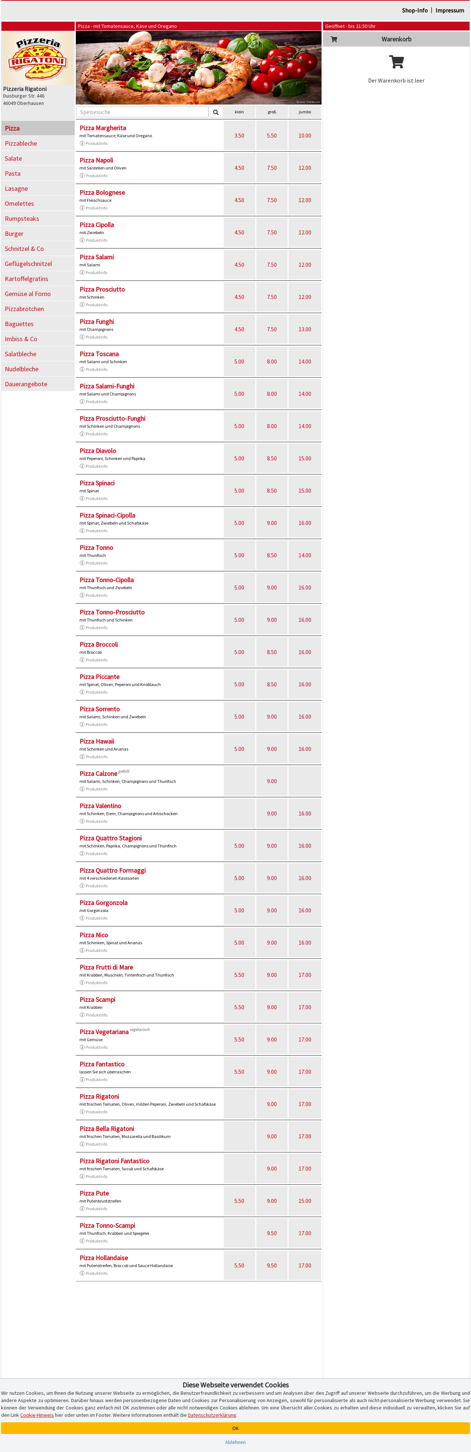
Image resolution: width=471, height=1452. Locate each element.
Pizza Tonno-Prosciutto (112, 612)
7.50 (272, 167)
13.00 (304, 329)
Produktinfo (93, 143)
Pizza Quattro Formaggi (112, 870)
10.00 (304, 135)
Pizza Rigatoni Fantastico (114, 1161)
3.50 (239, 135)
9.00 (272, 522)
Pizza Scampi (97, 999)
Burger (14, 233)
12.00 (304, 167)
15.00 (304, 458)
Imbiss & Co (21, 339)
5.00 (239, 361)
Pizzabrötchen (24, 308)
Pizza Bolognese (102, 192)
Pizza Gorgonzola (103, 902)
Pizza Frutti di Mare (106, 967)
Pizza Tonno (96, 547)
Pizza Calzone (98, 773)
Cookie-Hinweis (37, 1415)
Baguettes (19, 324)
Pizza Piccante (99, 676)
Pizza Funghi (96, 321)
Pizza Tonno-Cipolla (106, 580)
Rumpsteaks (22, 218)
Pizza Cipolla (96, 224)
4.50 (239, 167)
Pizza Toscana (99, 354)
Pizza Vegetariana (104, 1032)
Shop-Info (415, 10)
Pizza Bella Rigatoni (106, 1128)
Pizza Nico (93, 935)
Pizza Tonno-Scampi (107, 1225)
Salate (13, 158)
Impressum (449, 10)
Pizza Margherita (102, 128)
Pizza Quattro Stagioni (110, 838)
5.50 (272, 135)
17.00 (304, 974)
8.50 (272, 458)
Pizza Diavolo (97, 450)
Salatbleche (20, 354)
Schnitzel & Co (24, 248)
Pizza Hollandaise (103, 1258)
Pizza (12, 128)
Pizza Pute (94, 1193)
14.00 (304, 361)
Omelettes (19, 203)
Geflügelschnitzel (28, 263)
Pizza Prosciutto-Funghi (112, 418)
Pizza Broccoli (98, 644)
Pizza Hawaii (96, 741)
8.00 (272, 361)
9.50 (272, 1233)
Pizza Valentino (100, 806)
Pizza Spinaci (97, 483)
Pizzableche (21, 143)
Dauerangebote (26, 384)
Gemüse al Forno (28, 293)
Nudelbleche (21, 369)
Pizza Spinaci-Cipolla (107, 515)
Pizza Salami (96, 257)
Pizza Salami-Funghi (106, 386)
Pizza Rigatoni (99, 1096)
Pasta (13, 173)
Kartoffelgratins (26, 278)
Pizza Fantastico (102, 1064)
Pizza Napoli (96, 160)
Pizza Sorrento (99, 709)
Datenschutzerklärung (212, 1415)
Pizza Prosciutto (102, 289)
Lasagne (16, 188)
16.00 (304, 522)
